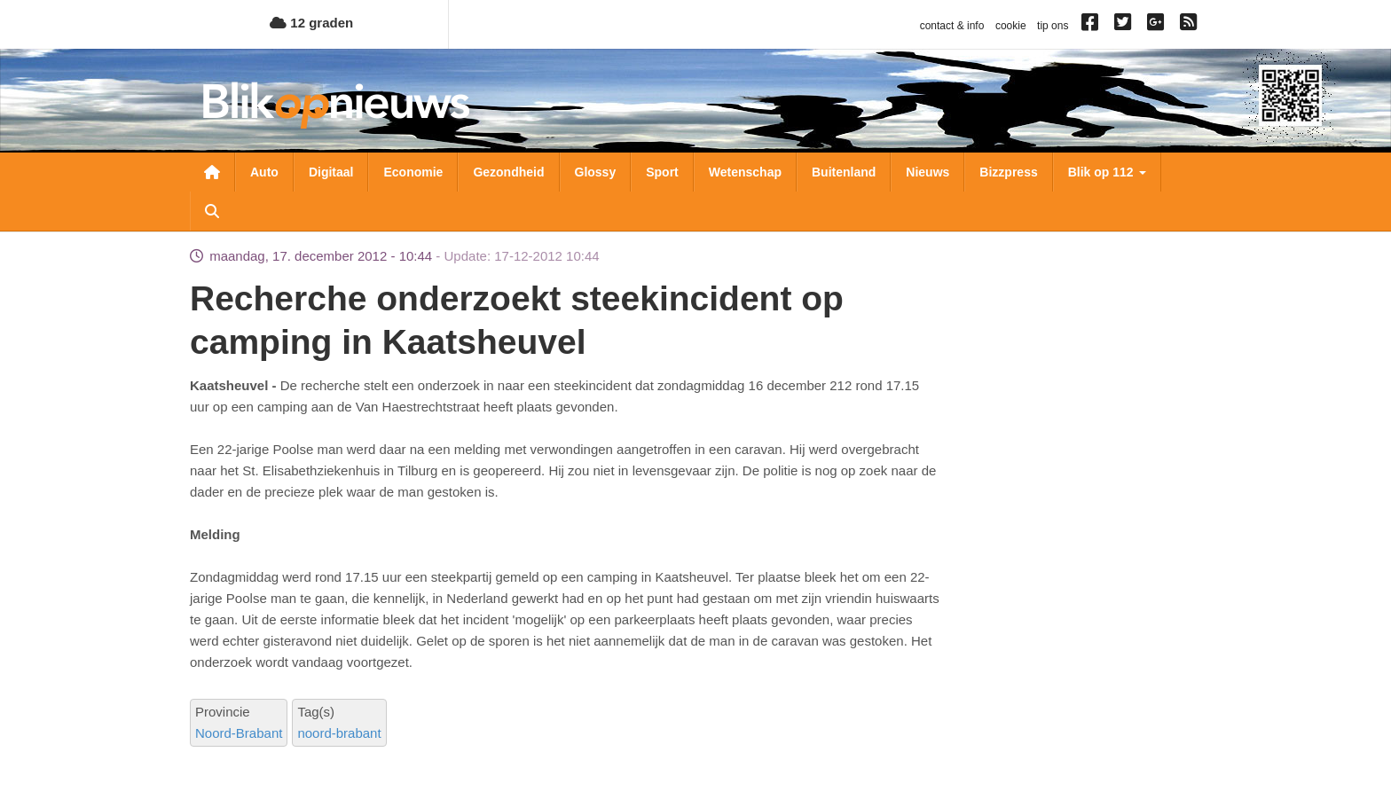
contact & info (952, 26)
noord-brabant (339, 732)
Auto (264, 172)
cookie (1010, 26)
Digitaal (331, 172)
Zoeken (212, 211)
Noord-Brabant (238, 732)
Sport (662, 172)
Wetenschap (745, 172)
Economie (413, 172)
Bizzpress (1008, 172)
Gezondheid (508, 172)
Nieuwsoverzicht (212, 172)
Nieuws (927, 172)
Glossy (596, 172)
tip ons (1052, 26)
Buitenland (844, 172)
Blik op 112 (1107, 172)
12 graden (311, 22)
